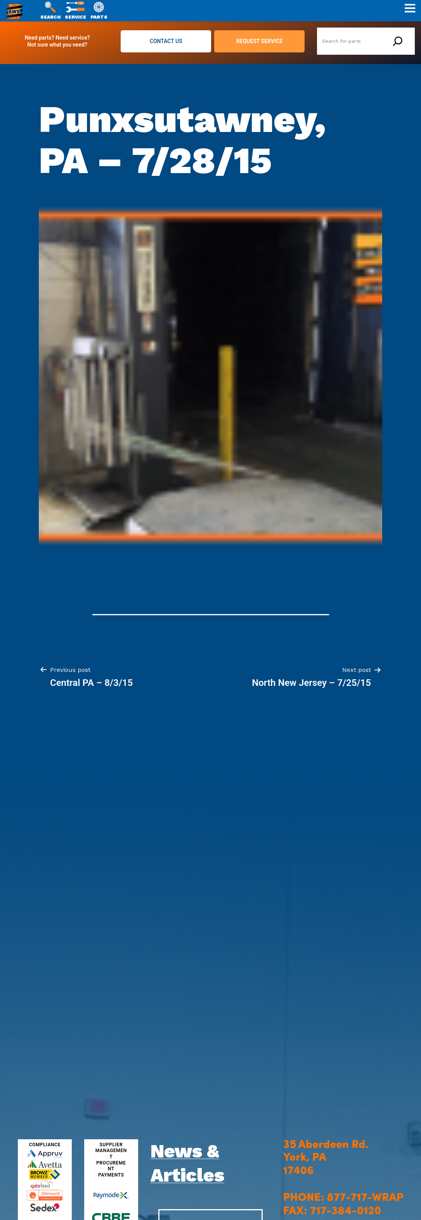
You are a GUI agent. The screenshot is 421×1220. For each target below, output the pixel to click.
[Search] (397, 41)
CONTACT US (166, 41)
